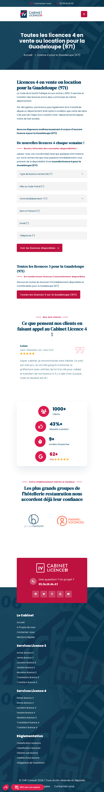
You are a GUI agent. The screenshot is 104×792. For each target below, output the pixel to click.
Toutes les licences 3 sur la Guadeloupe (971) (48, 294)
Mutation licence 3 (26, 672)
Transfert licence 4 (27, 727)
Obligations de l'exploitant (31, 763)
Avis (52, 459)
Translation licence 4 (28, 723)
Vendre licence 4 (26, 713)
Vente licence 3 (25, 658)
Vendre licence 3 (26, 668)
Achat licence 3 (25, 653)
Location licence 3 (26, 663)
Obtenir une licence (27, 753)
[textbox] (49, 186)
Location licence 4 (26, 708)
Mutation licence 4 (27, 718)
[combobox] (49, 186)
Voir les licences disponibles (39, 248)
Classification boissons (29, 743)
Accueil (28, 55)
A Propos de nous (26, 627)
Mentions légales (26, 637)
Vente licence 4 (25, 703)
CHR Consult (29, 780)
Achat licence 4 (25, 698)
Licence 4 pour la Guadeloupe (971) (58, 55)
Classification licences (28, 748)
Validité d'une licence (28, 758)
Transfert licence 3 (27, 682)
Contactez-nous (42, 3)
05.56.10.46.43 (66, 3)
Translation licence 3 (28, 677)
